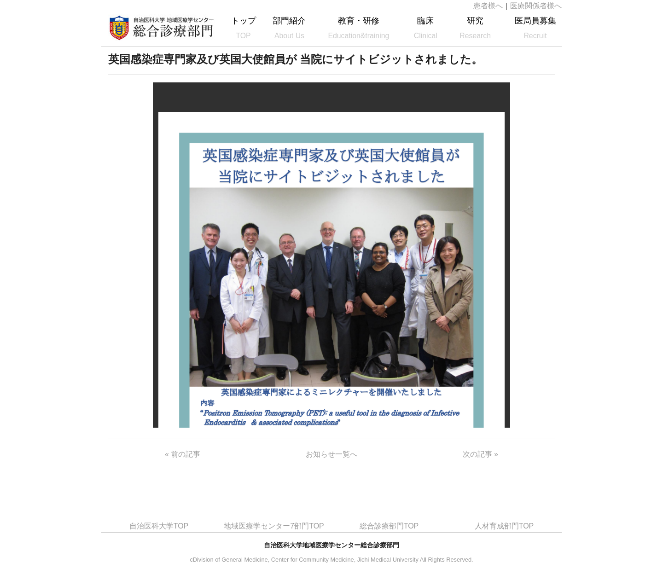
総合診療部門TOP (389, 526)
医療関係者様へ (536, 6)
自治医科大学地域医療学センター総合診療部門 (161, 27)
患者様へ (488, 6)
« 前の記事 (182, 454)
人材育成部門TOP (504, 526)
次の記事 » (480, 454)
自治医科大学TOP (159, 526)
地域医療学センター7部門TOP (274, 526)
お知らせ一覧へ (331, 454)
